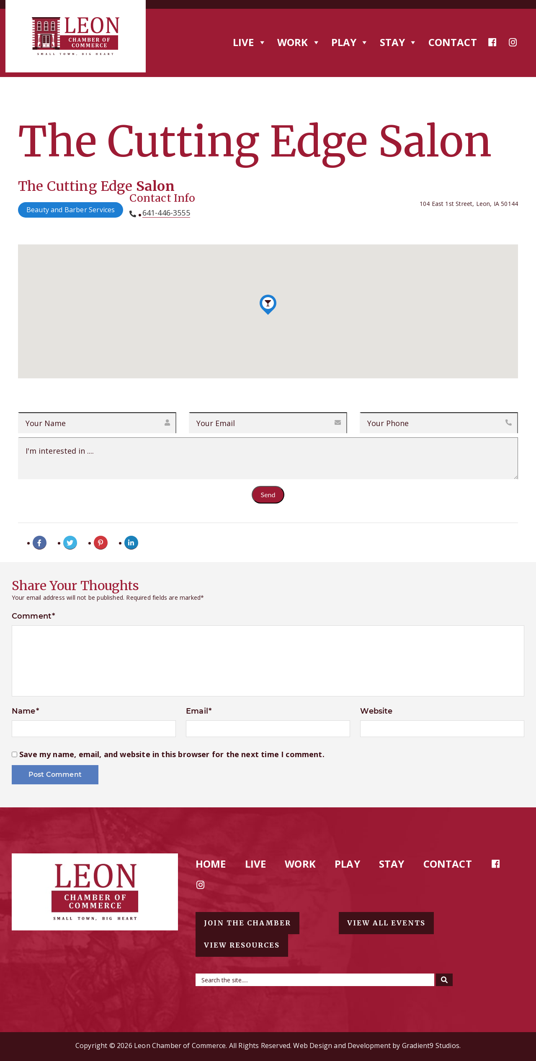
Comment (33, 616)
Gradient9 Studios (430, 1045)
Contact (452, 42)
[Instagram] (513, 42)
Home (211, 864)
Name (25, 711)
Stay (392, 864)
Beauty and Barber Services (70, 209)
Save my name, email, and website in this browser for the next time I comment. (172, 754)
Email (198, 711)
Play (347, 864)
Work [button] (299, 42)
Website (376, 711)
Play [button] (350, 42)
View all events (386, 923)
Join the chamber (247, 923)
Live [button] (250, 42)
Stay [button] (399, 42)
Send (268, 494)
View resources (242, 945)
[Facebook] (492, 42)
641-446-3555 (166, 213)
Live (255, 864)
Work (300, 864)
